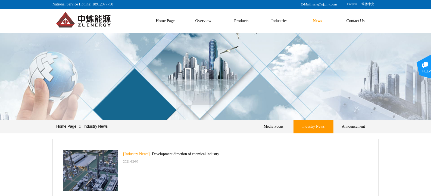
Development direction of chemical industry (185, 154)
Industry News (96, 126)
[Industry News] (136, 154)
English (352, 4)
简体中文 (367, 4)
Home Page (66, 126)
